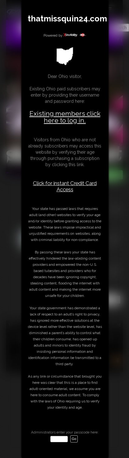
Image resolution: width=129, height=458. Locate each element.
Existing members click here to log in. (65, 117)
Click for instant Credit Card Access (65, 186)
